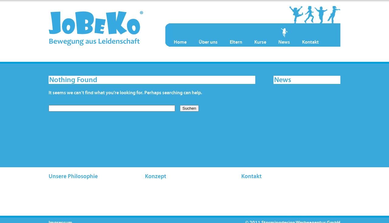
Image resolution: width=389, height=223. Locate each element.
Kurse (260, 42)
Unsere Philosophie (73, 176)
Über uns (208, 42)
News (284, 42)
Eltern (236, 42)
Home (180, 42)
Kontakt (310, 42)
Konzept (155, 176)
